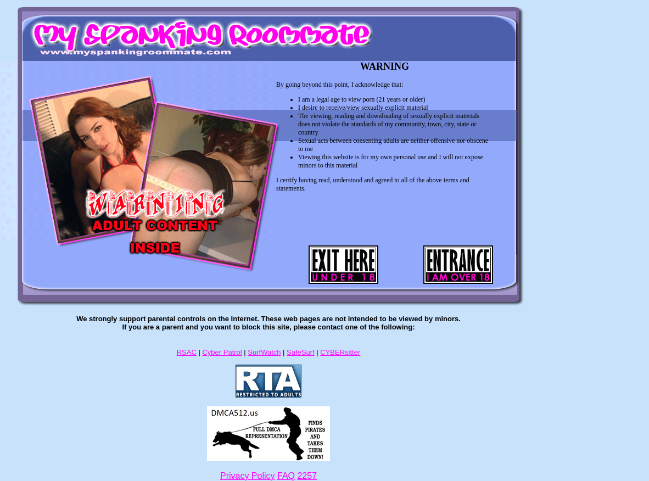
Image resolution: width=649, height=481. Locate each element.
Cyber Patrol (222, 352)
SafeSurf (301, 352)
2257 (307, 475)
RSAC (187, 352)
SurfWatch (264, 352)
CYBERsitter (340, 352)
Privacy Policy (247, 475)
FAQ (286, 475)
